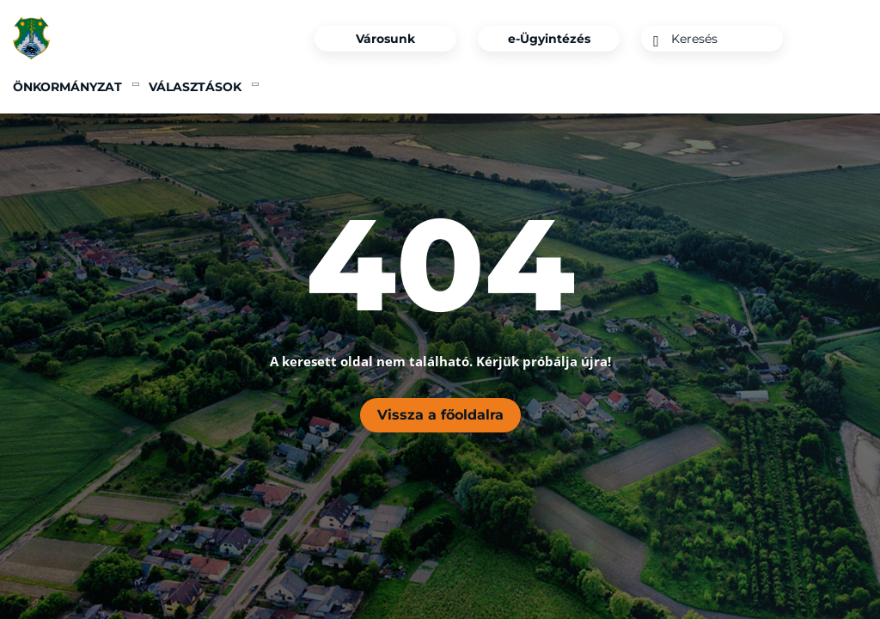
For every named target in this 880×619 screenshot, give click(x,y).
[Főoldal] (41, 38)
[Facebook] (823, 38)
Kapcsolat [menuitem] (828, 87)
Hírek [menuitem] (287, 87)
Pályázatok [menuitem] (457, 87)
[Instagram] (852, 38)
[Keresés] (656, 41)
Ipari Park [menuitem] (361, 87)
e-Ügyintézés (549, 38)
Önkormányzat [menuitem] (67, 87)
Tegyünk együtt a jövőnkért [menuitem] (621, 87)
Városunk (385, 38)
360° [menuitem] (757, 87)
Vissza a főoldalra (440, 415)
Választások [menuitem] (195, 87)
